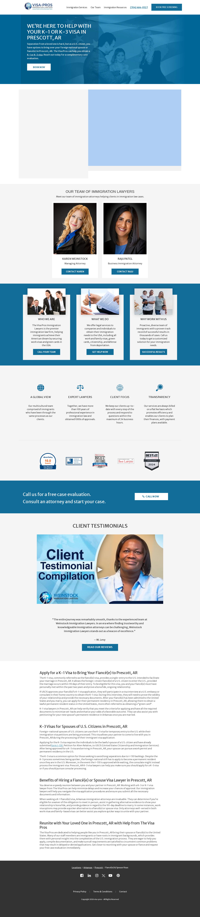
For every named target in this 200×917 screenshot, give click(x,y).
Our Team (96, 7)
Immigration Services (76, 7)
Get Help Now (100, 352)
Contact (123, 891)
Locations (76, 867)
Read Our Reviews (100, 647)
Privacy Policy (79, 891)
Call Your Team (47, 352)
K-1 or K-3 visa (34, 54)
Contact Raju (125, 271)
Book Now (39, 67)
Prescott (99, 867)
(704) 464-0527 (139, 7)
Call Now (152, 496)
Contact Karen (75, 271)
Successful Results (153, 352)
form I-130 (57, 745)
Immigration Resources (115, 7)
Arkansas (87, 867)
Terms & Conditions (102, 891)
